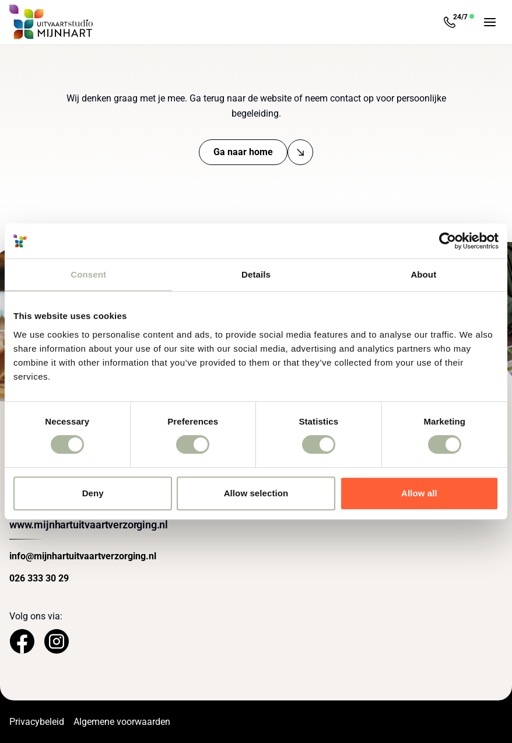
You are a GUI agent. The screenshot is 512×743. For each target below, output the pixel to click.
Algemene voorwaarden (121, 721)
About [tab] (423, 274)
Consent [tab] (88, 274)
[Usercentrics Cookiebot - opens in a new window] (448, 241)
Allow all (419, 493)
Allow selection (256, 493)
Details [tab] (256, 274)
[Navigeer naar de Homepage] (51, 22)
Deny (93, 493)
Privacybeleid (36, 721)
